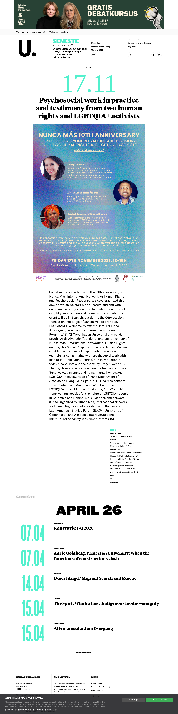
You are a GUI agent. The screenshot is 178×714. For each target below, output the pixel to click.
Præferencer (25, 710)
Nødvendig (12, 710)
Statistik (39, 710)
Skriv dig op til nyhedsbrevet (139, 43)
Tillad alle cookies (160, 700)
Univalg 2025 (97, 50)
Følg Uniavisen (134, 46)
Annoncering (97, 690)
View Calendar (84, 652)
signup (114, 483)
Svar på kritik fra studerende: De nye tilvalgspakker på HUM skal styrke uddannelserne (70, 53)
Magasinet (95, 43)
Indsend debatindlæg (100, 46)
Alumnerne (96, 40)
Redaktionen (96, 683)
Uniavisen (20, 32)
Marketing (52, 710)
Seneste (66, 41)
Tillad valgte (133, 700)
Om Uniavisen (133, 40)
